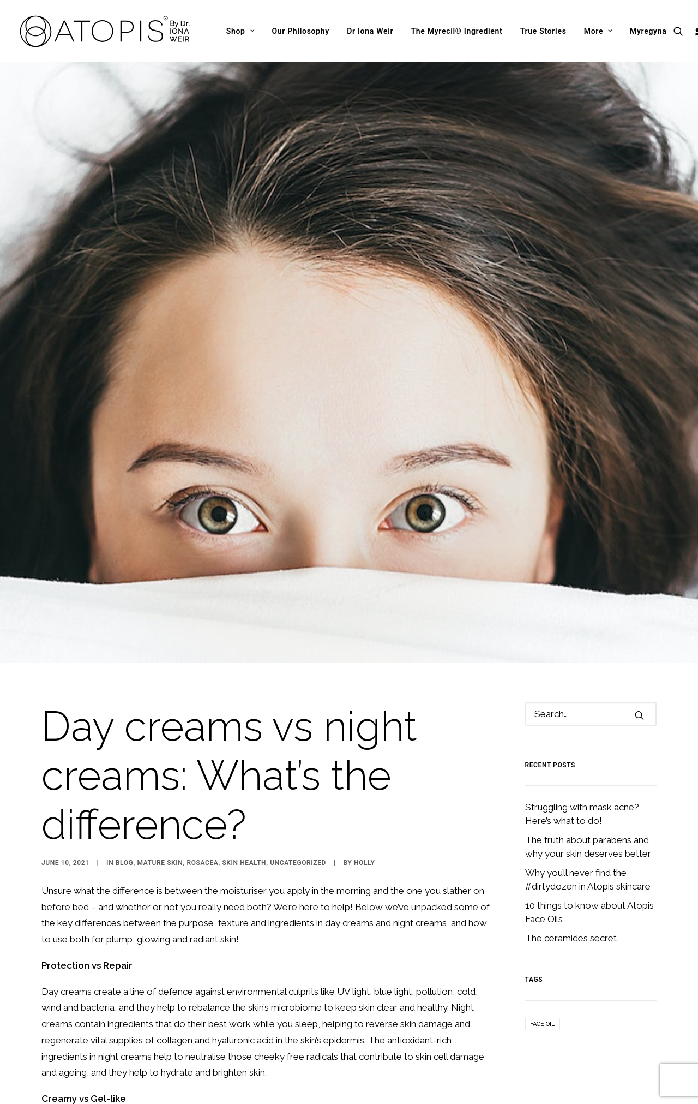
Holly (364, 772)
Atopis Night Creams (224, 1050)
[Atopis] (105, 31)
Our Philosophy (300, 31)
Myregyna (648, 31)
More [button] (598, 31)
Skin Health (244, 772)
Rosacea (202, 772)
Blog (125, 772)
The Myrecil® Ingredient (456, 31)
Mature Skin (160, 772)
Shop (240, 31)
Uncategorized (298, 772)
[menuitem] (240, 31)
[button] (680, 31)
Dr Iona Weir (370, 31)
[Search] (591, 623)
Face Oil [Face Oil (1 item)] (542, 933)
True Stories (543, 31)
